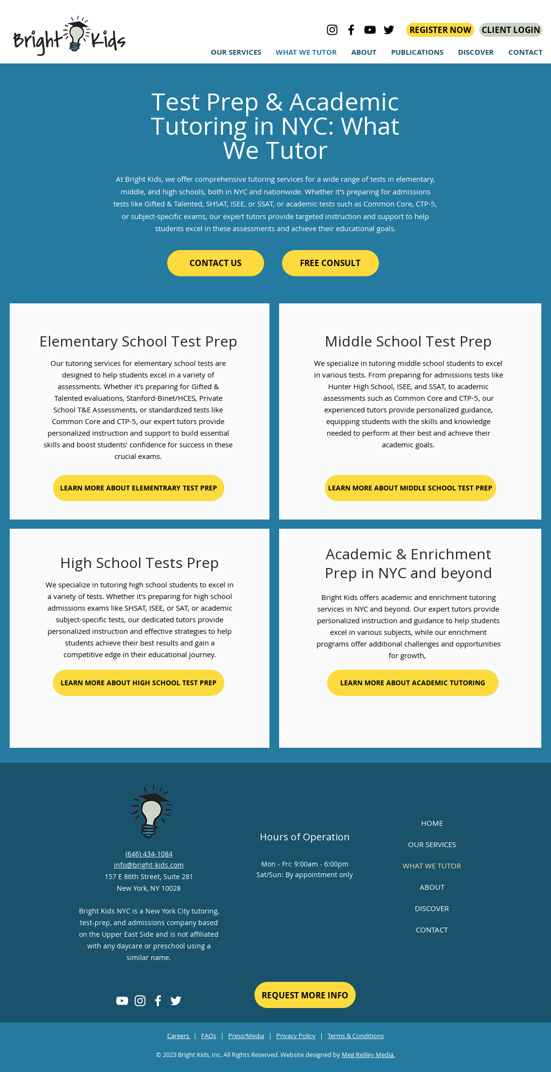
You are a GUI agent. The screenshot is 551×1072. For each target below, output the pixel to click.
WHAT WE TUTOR (432, 865)
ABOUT (432, 887)
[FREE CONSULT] (330, 263)
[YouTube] (122, 1000)
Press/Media (246, 1035)
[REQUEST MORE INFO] (305, 995)
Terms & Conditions (356, 1035)
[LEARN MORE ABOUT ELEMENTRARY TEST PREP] (138, 488)
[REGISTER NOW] (440, 30)
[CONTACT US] (215, 263)
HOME (432, 823)
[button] (476, 52)
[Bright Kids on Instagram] (332, 30)
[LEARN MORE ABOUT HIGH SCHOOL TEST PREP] (138, 683)
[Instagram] (140, 1000)
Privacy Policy (295, 1035)
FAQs (208, 1035)
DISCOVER (432, 908)
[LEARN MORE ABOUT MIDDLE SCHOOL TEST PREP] (410, 488)
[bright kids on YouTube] (370, 30)
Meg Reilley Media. (368, 1054)
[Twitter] (176, 1000)
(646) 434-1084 (149, 853)
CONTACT (432, 929)
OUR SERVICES (432, 844)
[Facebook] (158, 1000)
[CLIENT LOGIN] (510, 30)
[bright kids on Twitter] (389, 30)
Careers (178, 1035)
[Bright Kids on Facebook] (351, 30)
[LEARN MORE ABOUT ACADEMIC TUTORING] (413, 683)
